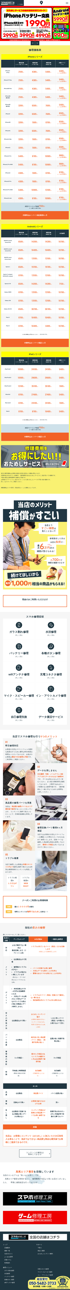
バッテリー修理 (9, 1276)
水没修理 (7, 1273)
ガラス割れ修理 (9, 1270)
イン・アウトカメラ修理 (45, 1275)
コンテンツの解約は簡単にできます (35, 1153)
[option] (35, 23)
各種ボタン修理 (9, 1279)
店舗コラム (7, 1260)
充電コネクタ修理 (43, 1269)
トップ (5, 1244)
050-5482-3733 (43, 334)
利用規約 (7, 1263)
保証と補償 (41, 1250)
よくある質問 (8, 1257)
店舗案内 (7, 1248)
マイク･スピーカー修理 (45, 1272)
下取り (40, 1248)
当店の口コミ (8, 1253)
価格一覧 (7, 1250)
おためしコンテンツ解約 (45, 1253)
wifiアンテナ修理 (9, 1282)
